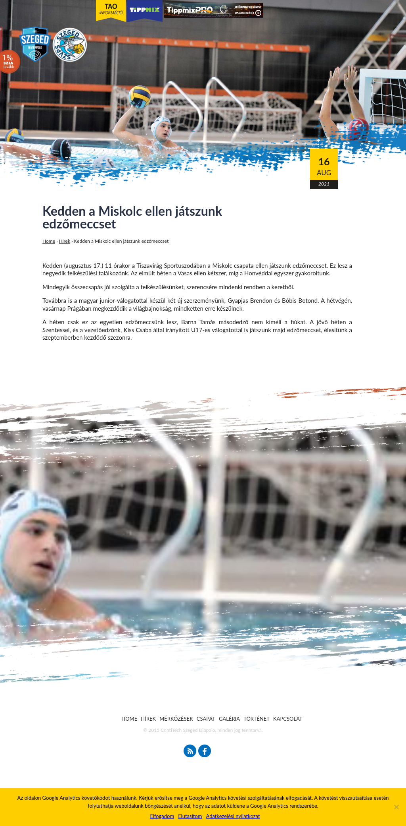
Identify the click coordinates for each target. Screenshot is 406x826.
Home (48, 241)
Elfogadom (162, 816)
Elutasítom (190, 816)
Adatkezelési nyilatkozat (233, 816)
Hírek (65, 241)
